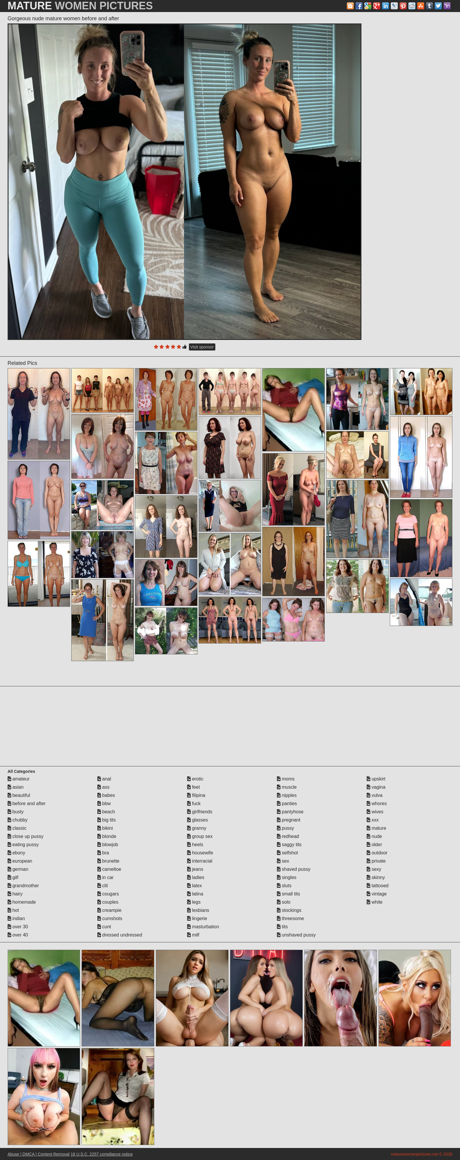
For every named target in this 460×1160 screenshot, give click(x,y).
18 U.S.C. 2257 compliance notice (102, 1154)
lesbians (198, 910)
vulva (375, 795)
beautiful (19, 795)
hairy (15, 893)
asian (16, 787)
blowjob (107, 844)
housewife (200, 852)
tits (282, 926)
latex (194, 885)
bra (103, 852)
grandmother (23, 885)
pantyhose (290, 811)
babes (106, 795)
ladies (195, 877)
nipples (287, 795)
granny (196, 828)
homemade (22, 902)
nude (374, 836)
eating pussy (23, 844)
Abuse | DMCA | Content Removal (39, 1154)
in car (105, 877)
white (375, 902)
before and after (26, 803)
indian (16, 918)
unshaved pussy (296, 934)
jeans (195, 869)
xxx (372, 819)
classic (17, 828)
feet (193, 787)
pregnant (288, 819)
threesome (290, 918)
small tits (288, 893)
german (18, 869)
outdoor (377, 852)
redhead (288, 836)
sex (283, 860)
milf (193, 934)
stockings (289, 910)
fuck (194, 803)
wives (375, 811)
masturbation (203, 926)
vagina (376, 787)
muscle (287, 787)
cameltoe (109, 869)
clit (102, 885)
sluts (284, 885)
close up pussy (25, 836)
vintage (377, 893)
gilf (13, 877)
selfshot (287, 852)
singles (286, 877)
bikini (105, 828)
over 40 (18, 934)
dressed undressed (119, 934)
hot (13, 910)
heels (195, 844)
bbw (104, 803)
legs (194, 902)
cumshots (109, 918)
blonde (106, 836)
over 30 (18, 926)
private (376, 860)
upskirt (376, 778)
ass (103, 787)
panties (287, 803)
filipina (196, 795)
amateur (19, 778)
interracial (199, 860)
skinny (376, 877)
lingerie (197, 918)
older (374, 844)
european (20, 860)
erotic (195, 778)
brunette (108, 860)
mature (376, 828)
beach (106, 811)
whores (377, 803)
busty (16, 811)
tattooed (377, 885)
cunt (104, 926)
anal (104, 778)
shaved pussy (293, 869)
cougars (108, 893)
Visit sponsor (202, 347)
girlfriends (199, 811)
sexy (374, 869)
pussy (285, 828)
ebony (16, 852)
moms (286, 778)
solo (283, 902)
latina (195, 893)
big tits (106, 819)
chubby (18, 819)
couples (108, 902)
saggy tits (289, 844)
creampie (109, 910)
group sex (200, 836)
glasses (197, 819)
